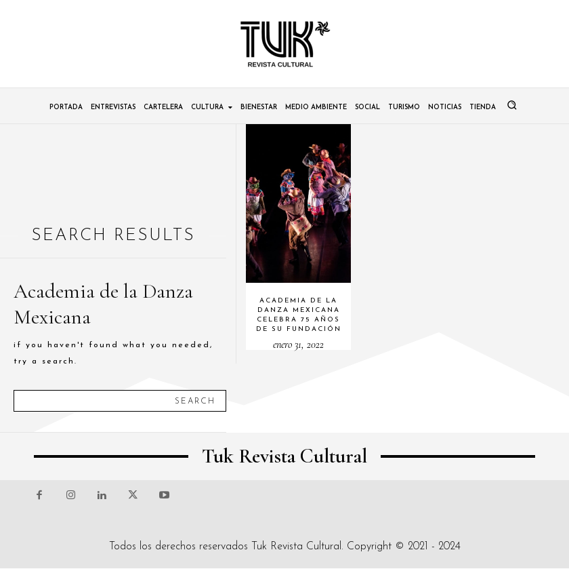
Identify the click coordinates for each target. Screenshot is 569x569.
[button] (512, 105)
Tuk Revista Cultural (296, 546)
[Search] (195, 401)
